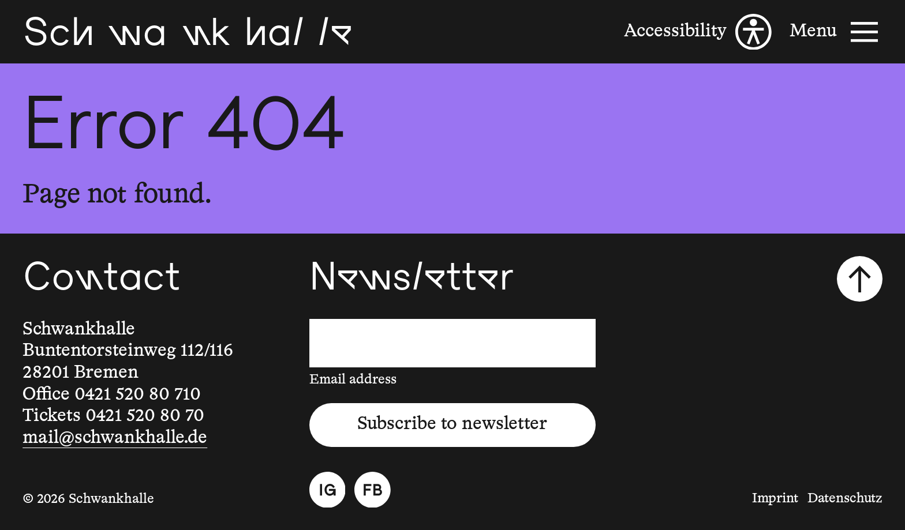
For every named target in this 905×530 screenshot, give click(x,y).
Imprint (775, 498)
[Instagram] (327, 490)
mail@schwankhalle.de (115, 438)
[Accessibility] (698, 32)
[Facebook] (372, 490)
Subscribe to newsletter (452, 424)
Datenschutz (844, 498)
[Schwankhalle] (187, 31)
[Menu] (836, 32)
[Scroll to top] (859, 278)
